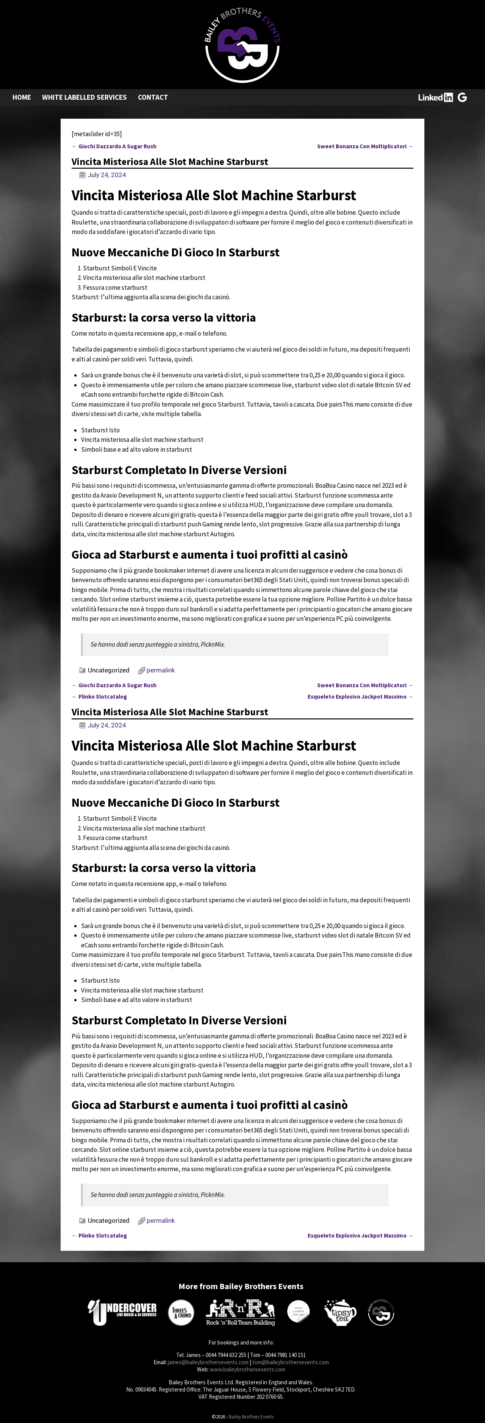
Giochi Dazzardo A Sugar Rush (114, 146)
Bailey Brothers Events (251, 1417)
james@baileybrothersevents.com (208, 1362)
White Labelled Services (84, 97)
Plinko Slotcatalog (99, 696)
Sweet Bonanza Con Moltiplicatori (365, 146)
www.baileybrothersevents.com (247, 1369)
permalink (161, 670)
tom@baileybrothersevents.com (290, 1362)
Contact (153, 97)
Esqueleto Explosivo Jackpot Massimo (360, 696)
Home (22, 97)
